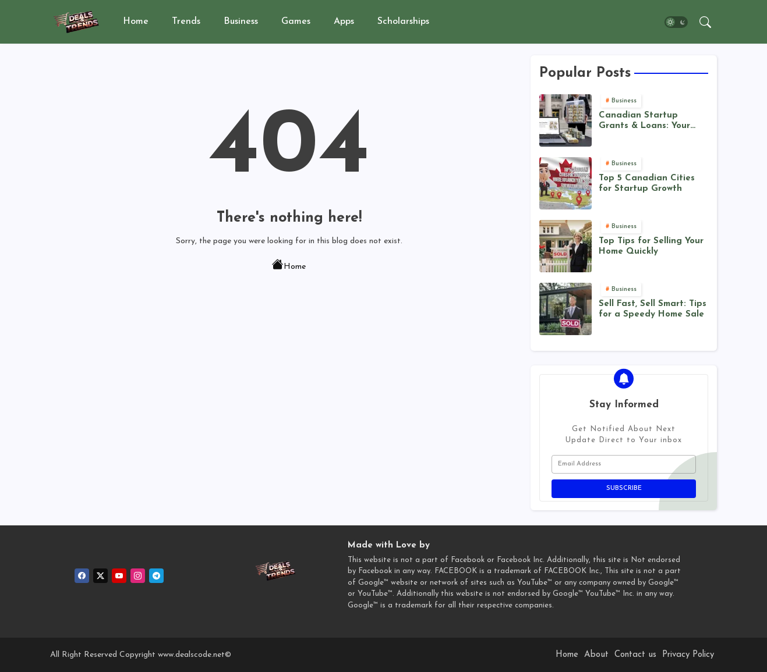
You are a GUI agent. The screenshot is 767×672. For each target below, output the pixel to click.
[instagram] (137, 575)
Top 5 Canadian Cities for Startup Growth (647, 183)
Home (136, 21)
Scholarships (403, 21)
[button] (676, 22)
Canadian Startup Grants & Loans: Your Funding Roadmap (644, 121)
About (596, 654)
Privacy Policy (688, 654)
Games (295, 21)
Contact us (635, 654)
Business (241, 21)
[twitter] (100, 575)
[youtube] (119, 575)
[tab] (135, 22)
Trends (186, 21)
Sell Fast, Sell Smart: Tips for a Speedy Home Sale (652, 309)
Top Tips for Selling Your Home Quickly (651, 246)
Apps (344, 21)
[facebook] (82, 575)
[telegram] (156, 575)
